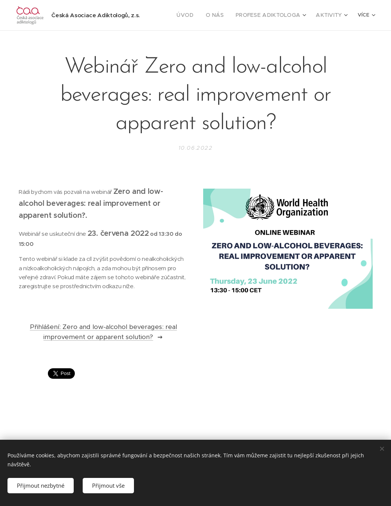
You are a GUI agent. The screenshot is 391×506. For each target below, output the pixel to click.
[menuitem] (196, 15)
